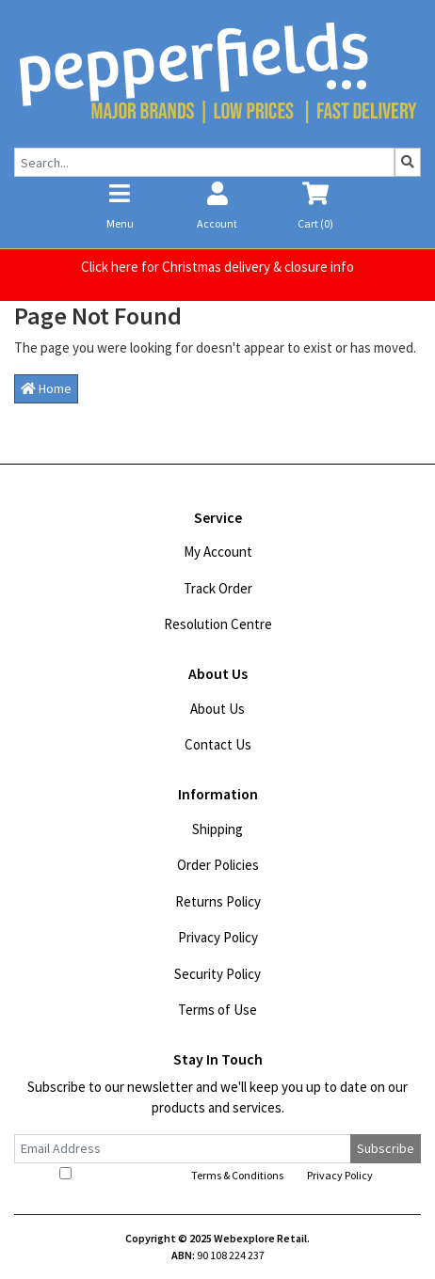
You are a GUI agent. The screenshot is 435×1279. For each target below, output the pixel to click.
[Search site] (408, 162)
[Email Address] (182, 1148)
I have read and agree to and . (217, 1174)
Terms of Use (217, 1009)
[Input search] (204, 162)
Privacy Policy (218, 937)
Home (46, 388)
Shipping (217, 829)
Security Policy (217, 974)
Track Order (218, 588)
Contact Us (218, 744)
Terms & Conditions (237, 1175)
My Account (218, 552)
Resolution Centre (218, 624)
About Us (217, 709)
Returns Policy (218, 901)
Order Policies (218, 865)
